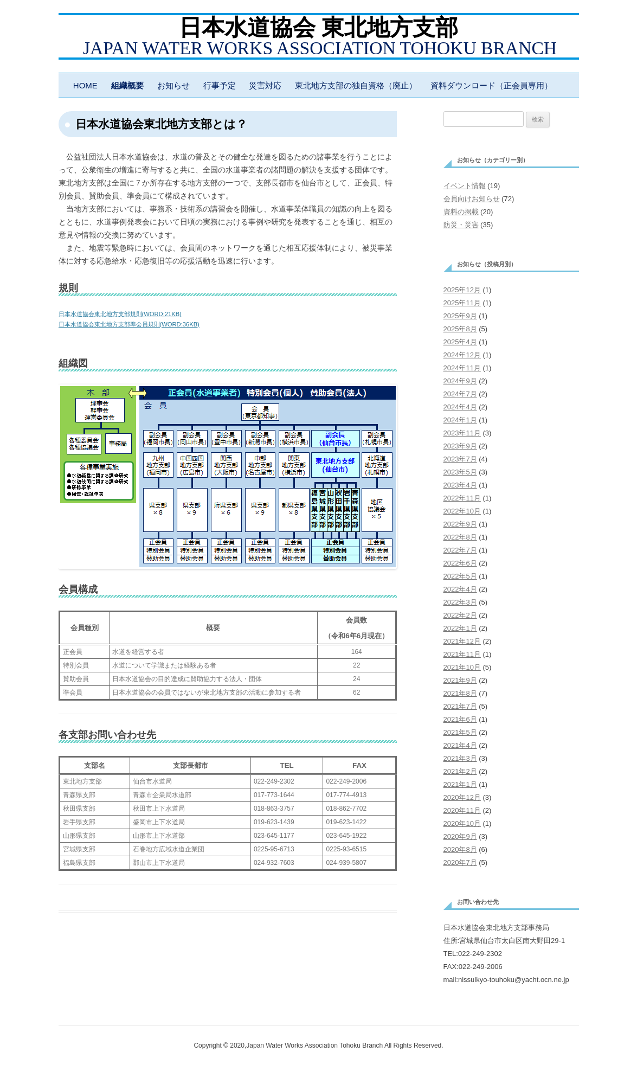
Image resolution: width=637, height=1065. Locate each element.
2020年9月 (460, 836)
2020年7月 (460, 862)
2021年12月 (462, 641)
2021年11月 (462, 654)
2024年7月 (460, 394)
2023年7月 (460, 459)
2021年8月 (460, 693)
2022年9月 (460, 524)
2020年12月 (462, 797)
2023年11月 (462, 433)
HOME (85, 85)
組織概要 (127, 85)
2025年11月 (462, 303)
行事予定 (219, 85)
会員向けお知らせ (471, 199)
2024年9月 (460, 381)
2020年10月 (462, 823)
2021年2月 (460, 771)
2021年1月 (460, 784)
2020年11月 (462, 810)
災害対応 (265, 85)
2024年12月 (462, 355)
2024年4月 (460, 407)
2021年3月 (460, 758)
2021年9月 (460, 680)
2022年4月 (460, 589)
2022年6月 (460, 563)
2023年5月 (460, 472)
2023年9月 (460, 446)
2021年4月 (460, 745)
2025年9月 (460, 316)
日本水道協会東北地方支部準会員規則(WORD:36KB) (129, 324)
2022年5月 (460, 576)
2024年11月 (462, 368)
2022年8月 (460, 537)
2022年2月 (460, 615)
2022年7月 (460, 550)
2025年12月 (462, 290)
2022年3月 (460, 602)
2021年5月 (460, 732)
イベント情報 (464, 186)
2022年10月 (462, 511)
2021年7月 (460, 706)
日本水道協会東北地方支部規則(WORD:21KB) (120, 314)
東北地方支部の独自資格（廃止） (356, 85)
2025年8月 (460, 329)
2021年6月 (460, 719)
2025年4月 (460, 342)
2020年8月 (460, 849)
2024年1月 (460, 420)
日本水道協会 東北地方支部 (319, 27)
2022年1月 (460, 628)
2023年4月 (460, 485)
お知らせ (173, 85)
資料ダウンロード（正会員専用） (491, 85)
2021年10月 (462, 667)
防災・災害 (461, 225)
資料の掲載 (461, 212)
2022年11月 (462, 498)
